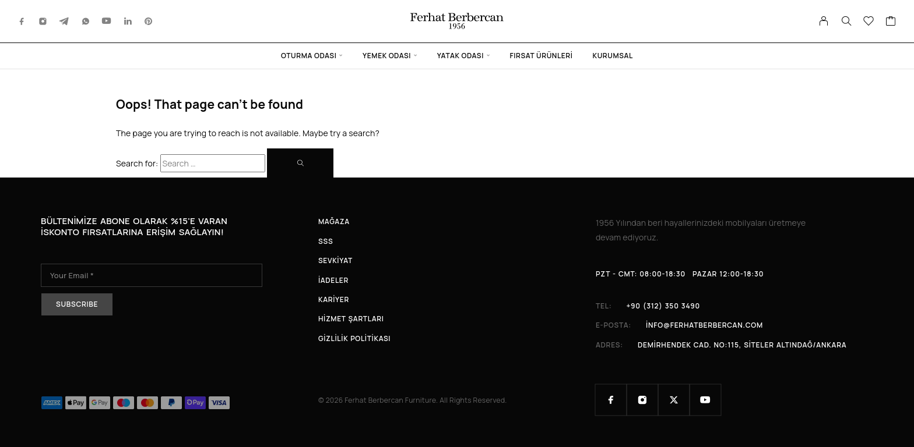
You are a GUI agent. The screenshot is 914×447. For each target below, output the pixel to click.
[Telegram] (64, 21)
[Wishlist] (868, 22)
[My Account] (824, 21)
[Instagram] (43, 21)
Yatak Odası (460, 55)
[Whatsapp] (85, 21)
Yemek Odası (387, 55)
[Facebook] (22, 21)
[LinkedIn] (128, 21)
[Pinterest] (148, 21)
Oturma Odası (308, 55)
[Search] (846, 21)
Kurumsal (613, 55)
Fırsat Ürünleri (541, 55)
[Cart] (891, 22)
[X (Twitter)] (674, 400)
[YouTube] (106, 21)
